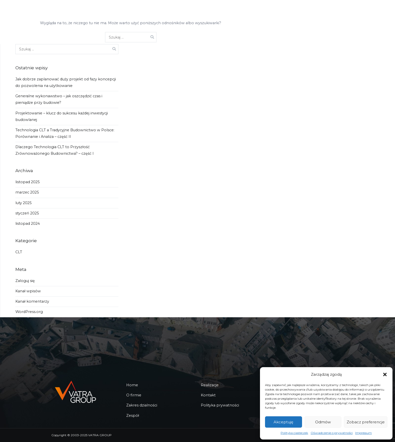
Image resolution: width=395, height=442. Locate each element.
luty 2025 (23, 203)
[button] (384, 374)
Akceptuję (283, 422)
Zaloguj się (25, 280)
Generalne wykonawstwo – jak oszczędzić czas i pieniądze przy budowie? (58, 99)
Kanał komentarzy (32, 301)
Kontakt (208, 395)
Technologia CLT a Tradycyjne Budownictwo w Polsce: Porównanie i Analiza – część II (64, 133)
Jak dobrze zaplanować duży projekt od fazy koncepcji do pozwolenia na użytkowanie (65, 82)
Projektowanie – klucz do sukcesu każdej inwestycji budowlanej (61, 116)
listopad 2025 (27, 182)
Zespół (132, 415)
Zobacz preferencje (366, 422)
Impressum (363, 433)
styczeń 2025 (27, 213)
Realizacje (210, 385)
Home (132, 385)
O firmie (133, 395)
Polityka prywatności (220, 405)
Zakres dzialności (141, 405)
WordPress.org (29, 311)
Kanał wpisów (28, 291)
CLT (18, 252)
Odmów (323, 422)
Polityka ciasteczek (294, 433)
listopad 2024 (27, 223)
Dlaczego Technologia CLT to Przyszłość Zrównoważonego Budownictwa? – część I (54, 150)
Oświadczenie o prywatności (332, 433)
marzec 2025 (27, 192)
